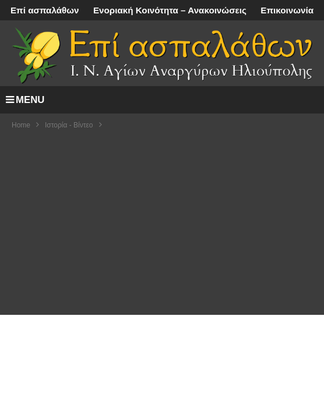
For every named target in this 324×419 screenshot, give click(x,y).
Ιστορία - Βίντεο (69, 125)
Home (21, 125)
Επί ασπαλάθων (44, 10)
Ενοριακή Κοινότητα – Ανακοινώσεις (169, 10)
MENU (25, 99)
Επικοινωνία (287, 10)
